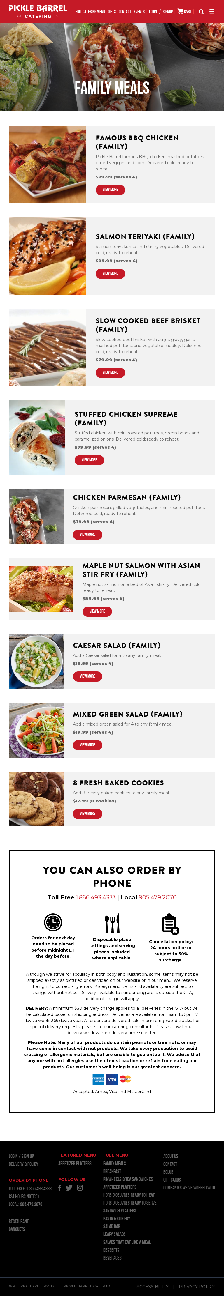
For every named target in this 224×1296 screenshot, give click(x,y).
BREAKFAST (112, 1172)
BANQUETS (17, 1230)
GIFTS (112, 12)
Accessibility (152, 1286)
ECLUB (168, 1172)
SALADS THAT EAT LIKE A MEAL (127, 1242)
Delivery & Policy (23, 1164)
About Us (170, 1156)
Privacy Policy (197, 1286)
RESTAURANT (19, 1222)
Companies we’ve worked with (189, 1188)
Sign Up (28, 1156)
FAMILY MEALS (114, 1164)
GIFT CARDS (172, 1180)
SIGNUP (168, 12)
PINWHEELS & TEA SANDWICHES (128, 1179)
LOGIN (153, 12)
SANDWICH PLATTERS (119, 1211)
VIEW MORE (110, 190)
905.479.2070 (158, 897)
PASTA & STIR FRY (116, 1219)
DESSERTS (111, 1250)
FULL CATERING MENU (90, 12)
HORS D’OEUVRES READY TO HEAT (129, 1195)
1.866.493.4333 (96, 897)
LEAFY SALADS (114, 1234)
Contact (125, 12)
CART (184, 11)
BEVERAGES (112, 1258)
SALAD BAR (111, 1227)
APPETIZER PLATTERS (75, 1164)
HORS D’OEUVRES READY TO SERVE (130, 1203)
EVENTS (139, 12)
